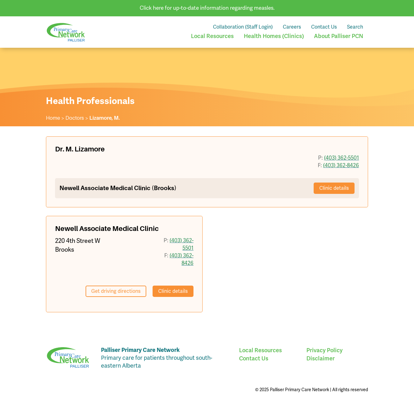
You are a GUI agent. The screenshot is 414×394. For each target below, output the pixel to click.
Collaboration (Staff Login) (243, 27)
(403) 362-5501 (341, 158)
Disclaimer (320, 358)
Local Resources (212, 36)
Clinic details (334, 188)
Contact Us (324, 27)
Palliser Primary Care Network (66, 32)
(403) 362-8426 (341, 165)
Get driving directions (116, 291)
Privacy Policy (324, 350)
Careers (292, 27)
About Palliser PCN (338, 36)
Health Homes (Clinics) (274, 36)
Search (355, 27)
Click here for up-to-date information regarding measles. (207, 8)
